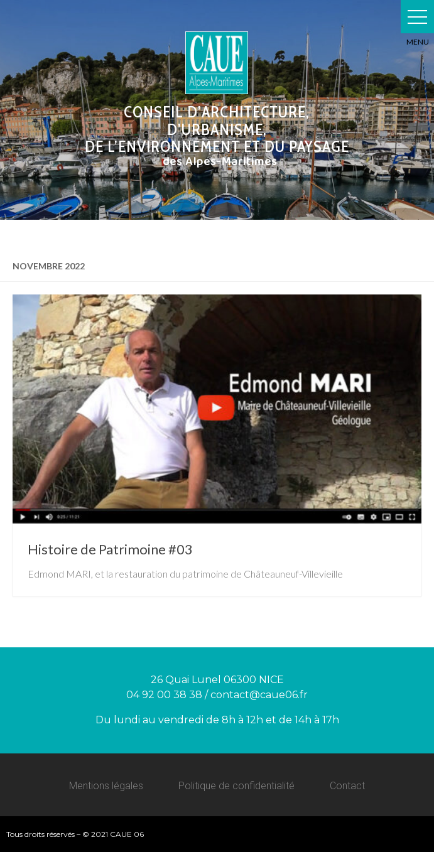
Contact (347, 786)
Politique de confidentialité (236, 786)
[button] (417, 16)
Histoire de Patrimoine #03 (110, 549)
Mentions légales (106, 786)
